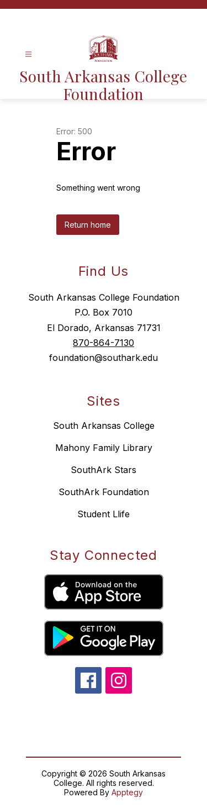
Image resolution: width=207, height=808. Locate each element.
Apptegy (127, 792)
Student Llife (103, 514)
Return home (88, 224)
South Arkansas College (104, 425)
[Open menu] (28, 54)
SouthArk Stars (103, 469)
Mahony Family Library (103, 447)
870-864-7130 (103, 342)
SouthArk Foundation (104, 491)
